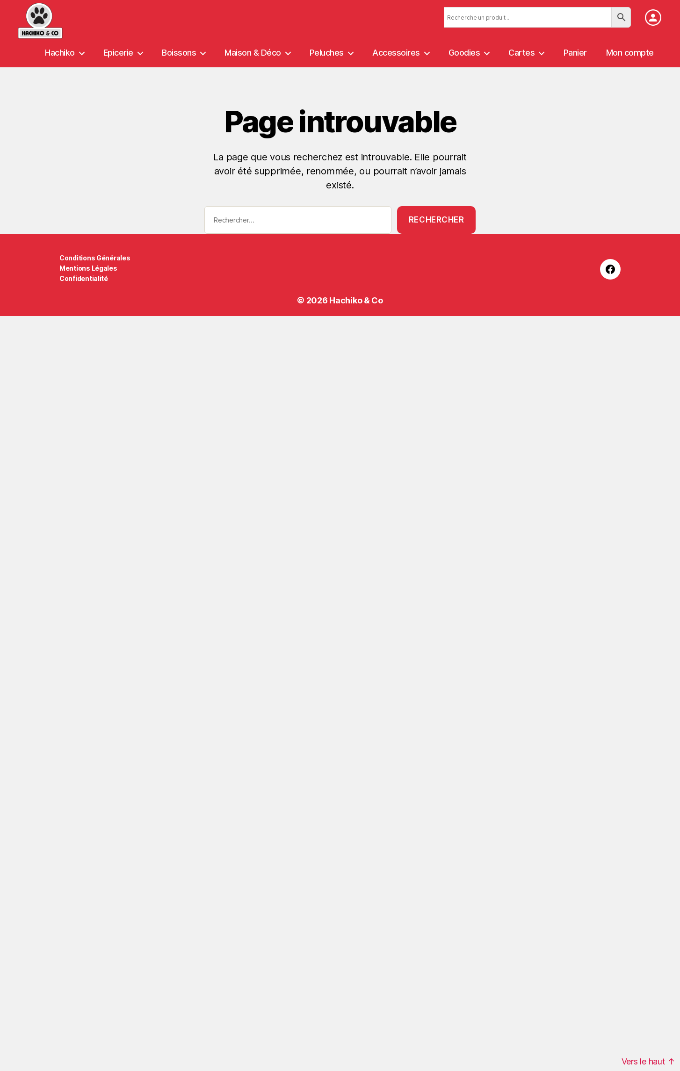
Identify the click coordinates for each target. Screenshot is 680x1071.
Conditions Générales (94, 258)
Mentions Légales (88, 268)
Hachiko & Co (356, 300)
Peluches (327, 53)
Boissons (179, 53)
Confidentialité (83, 278)
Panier (575, 53)
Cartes (521, 53)
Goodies (464, 53)
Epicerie (118, 53)
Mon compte (630, 53)
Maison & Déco (252, 53)
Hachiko (60, 53)
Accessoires (396, 53)
